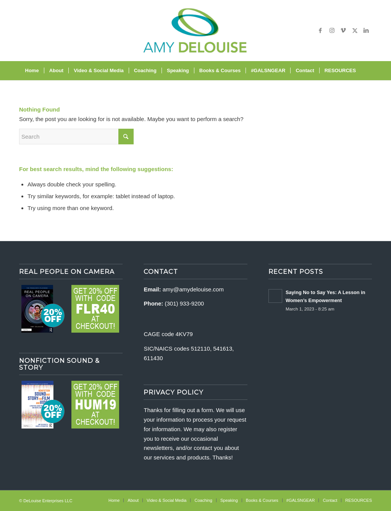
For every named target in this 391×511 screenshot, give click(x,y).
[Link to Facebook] (320, 30)
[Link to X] (354, 30)
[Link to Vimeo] (343, 30)
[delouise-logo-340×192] (195, 30)
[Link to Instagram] (332, 30)
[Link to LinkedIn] (366, 30)
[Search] (366, 70)
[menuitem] (32, 70)
